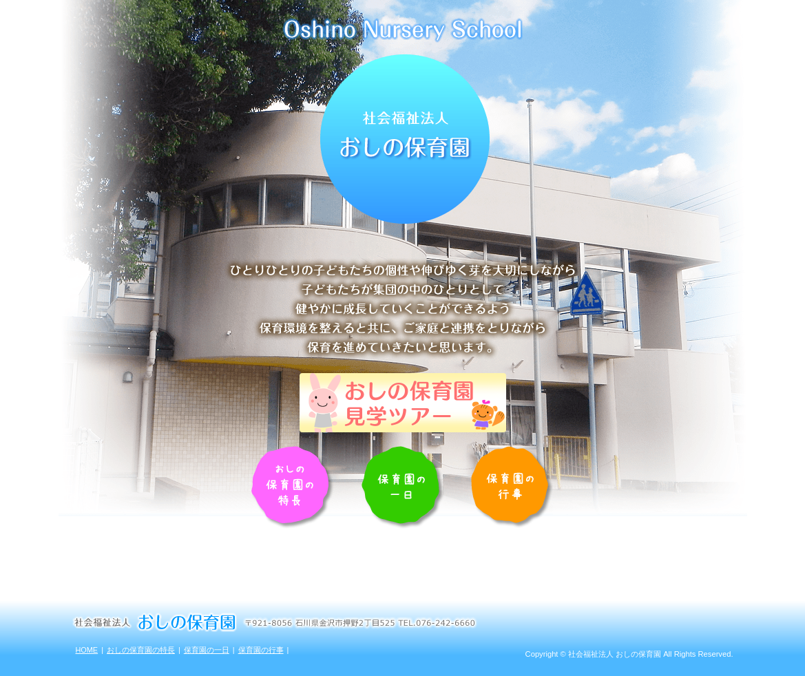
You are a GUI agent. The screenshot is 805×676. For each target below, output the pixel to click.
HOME (87, 650)
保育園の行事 (261, 650)
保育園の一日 (206, 650)
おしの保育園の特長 (141, 650)
